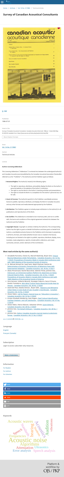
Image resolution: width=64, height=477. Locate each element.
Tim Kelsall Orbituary (25, 309)
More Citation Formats (11, 137)
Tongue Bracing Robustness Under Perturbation (32, 257)
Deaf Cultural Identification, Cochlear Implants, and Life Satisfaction (32, 299)
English (6, 330)
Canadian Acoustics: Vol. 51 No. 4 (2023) (28, 315)
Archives (12, 8)
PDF (5, 111)
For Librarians (7, 374)
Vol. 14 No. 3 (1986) (24, 8)
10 (19, 319)
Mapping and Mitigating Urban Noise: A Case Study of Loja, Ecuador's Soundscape (32, 289)
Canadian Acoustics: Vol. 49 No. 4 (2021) (40, 268)
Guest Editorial (48, 305)
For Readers (7, 368)
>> (22, 319)
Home (5, 8)
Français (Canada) (9, 333)
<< (4, 319)
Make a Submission (11, 355)
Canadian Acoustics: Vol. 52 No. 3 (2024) (21, 296)
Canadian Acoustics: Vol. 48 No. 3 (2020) (28, 285)
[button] (32, 384)
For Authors (7, 371)
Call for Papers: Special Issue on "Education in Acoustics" (38, 294)
